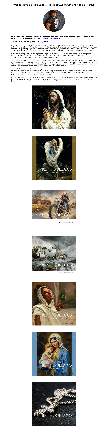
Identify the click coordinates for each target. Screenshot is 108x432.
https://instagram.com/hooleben (48, 38)
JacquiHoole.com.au (64, 81)
